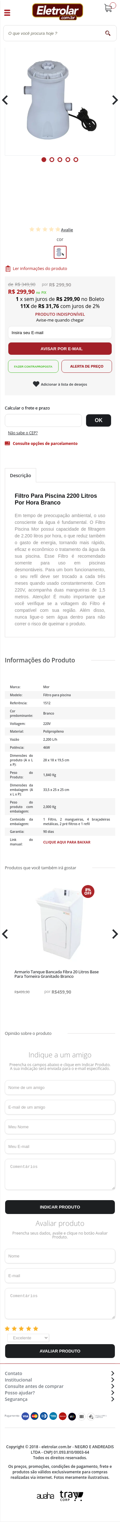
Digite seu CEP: (60, 408)
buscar (108, 33)
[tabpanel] (60, 100)
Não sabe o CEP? (23, 433)
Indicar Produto (60, 1207)
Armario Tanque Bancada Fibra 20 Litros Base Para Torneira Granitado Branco (56, 974)
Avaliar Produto (60, 1351)
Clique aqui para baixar (67, 842)
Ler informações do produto (40, 268)
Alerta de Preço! (86, 366)
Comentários (60, 1174)
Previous (8, 100)
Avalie (67, 230)
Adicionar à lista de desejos (64, 384)
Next (113, 100)
